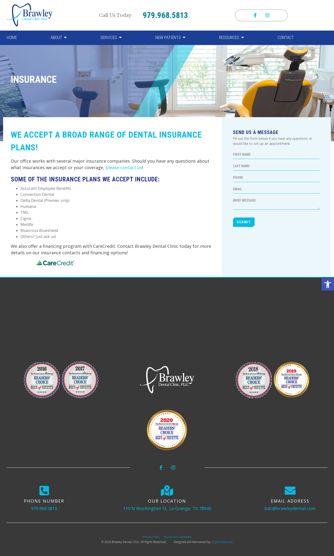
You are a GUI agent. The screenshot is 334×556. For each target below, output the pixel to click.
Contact (285, 37)
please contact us (124, 167)
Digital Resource (222, 542)
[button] (327, 284)
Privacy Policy (151, 537)
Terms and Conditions (178, 537)
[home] (29, 15)
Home (12, 37)
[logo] (167, 379)
